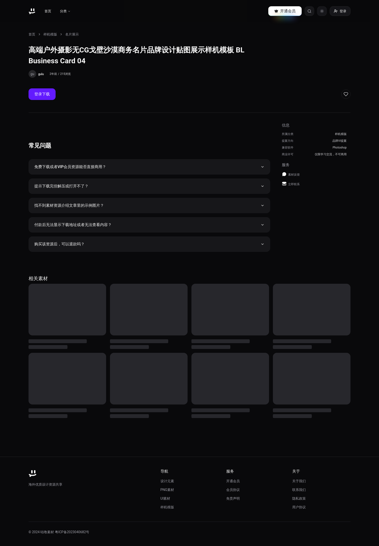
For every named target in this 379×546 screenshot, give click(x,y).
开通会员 (233, 481)
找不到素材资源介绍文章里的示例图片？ (149, 205)
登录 (340, 11)
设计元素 (167, 481)
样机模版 (50, 34)
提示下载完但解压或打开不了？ (149, 186)
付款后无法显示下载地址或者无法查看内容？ (149, 224)
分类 (65, 11)
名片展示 (72, 34)
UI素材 (165, 498)
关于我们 (299, 481)
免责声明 (233, 498)
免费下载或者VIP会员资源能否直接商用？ (149, 166)
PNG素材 (167, 490)
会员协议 (233, 490)
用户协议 (299, 507)
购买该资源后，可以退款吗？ (149, 244)
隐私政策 (299, 498)
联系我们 (299, 490)
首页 (47, 11)
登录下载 (42, 94)
